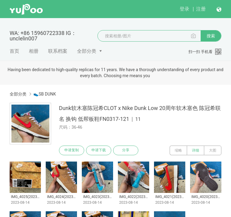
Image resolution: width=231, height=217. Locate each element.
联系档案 (57, 51)
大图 (212, 150)
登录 (184, 9)
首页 (14, 51)
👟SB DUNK (44, 94)
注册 (201, 9)
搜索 (211, 35)
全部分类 (86, 51)
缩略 (178, 150)
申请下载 (98, 150)
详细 (195, 150)
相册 (33, 51)
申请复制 (71, 150)
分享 (125, 150)
